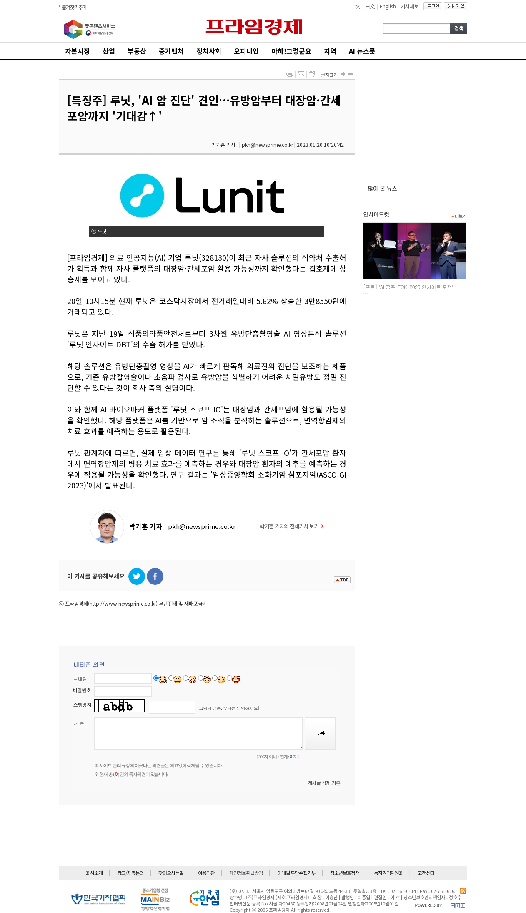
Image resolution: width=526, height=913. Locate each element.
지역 (330, 51)
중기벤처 (171, 51)
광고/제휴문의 (130, 872)
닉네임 (80, 679)
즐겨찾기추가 (74, 6)
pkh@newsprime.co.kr (201, 526)
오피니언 (246, 51)
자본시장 (77, 51)
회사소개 (94, 872)
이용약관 (206, 872)
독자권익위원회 (388, 872)
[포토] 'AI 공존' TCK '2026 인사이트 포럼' (408, 286)
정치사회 (208, 51)
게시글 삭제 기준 (324, 782)
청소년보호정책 (344, 872)
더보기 (458, 216)
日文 (370, 6)
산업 (109, 51)
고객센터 (426, 872)
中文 (356, 6)
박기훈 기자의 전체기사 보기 (291, 526)
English (388, 6)
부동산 (137, 51)
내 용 (78, 723)
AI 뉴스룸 (362, 51)
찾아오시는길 (170, 872)
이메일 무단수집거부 (296, 872)
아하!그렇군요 (291, 51)
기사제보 (410, 6)
